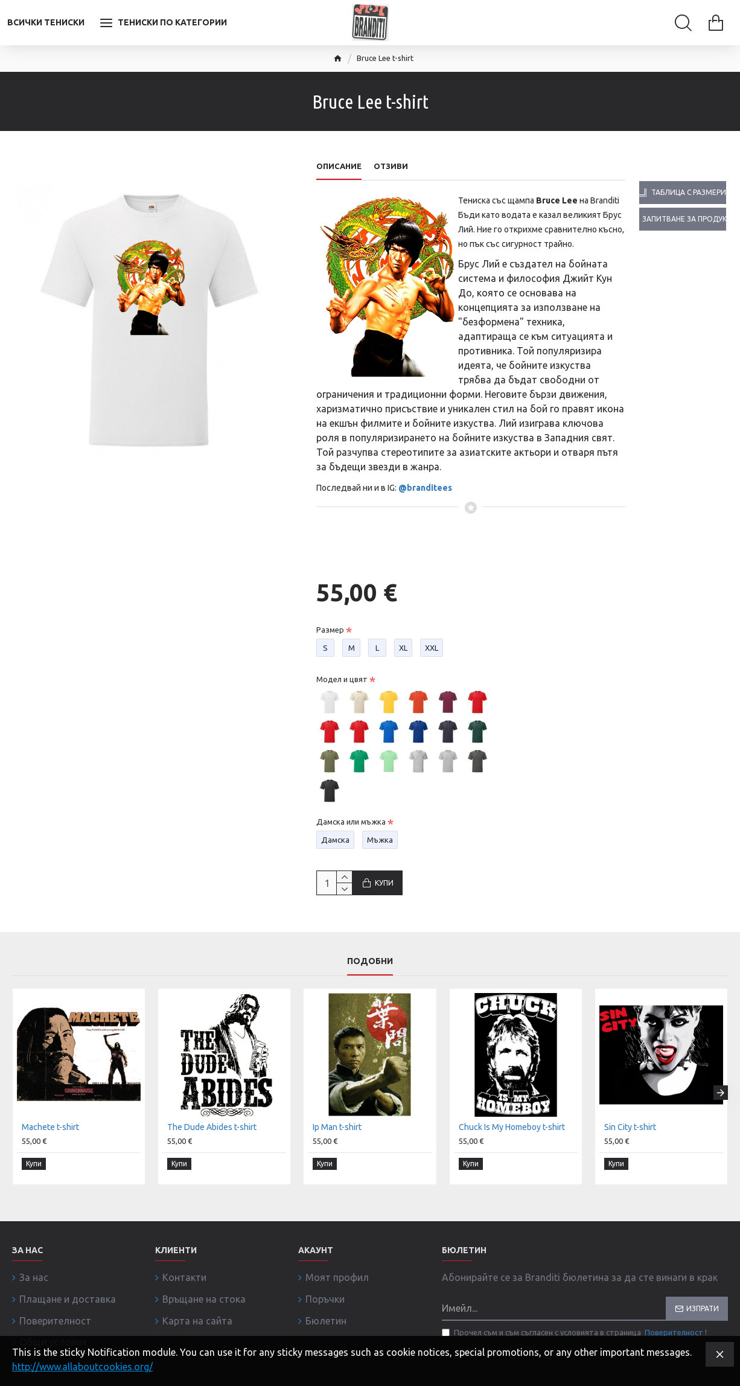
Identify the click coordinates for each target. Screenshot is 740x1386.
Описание (339, 166)
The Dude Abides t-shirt (212, 1151)
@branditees (425, 488)
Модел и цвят (342, 667)
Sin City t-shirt (630, 1151)
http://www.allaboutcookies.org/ (82, 1366)
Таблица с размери (688, 192)
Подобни (370, 985)
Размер (330, 618)
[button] (720, 1112)
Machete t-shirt (50, 1151)
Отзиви (391, 166)
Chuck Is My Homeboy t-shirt (512, 1151)
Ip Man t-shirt (337, 1151)
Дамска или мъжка (351, 810)
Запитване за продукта (684, 219)
